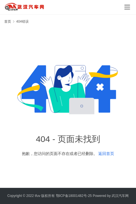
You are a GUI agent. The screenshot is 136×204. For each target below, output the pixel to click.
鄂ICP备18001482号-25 (74, 196)
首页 (7, 22)
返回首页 (106, 153)
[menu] (127, 7)
